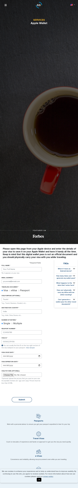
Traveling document (10, 287)
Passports (38, 421)
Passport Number (8, 328)
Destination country (10, 307)
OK (39, 480)
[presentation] (17, 391)
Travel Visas (38, 438)
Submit (22, 400)
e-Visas (38, 456)
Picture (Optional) (11, 371)
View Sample (30, 348)
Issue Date (7, 352)
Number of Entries (9, 320)
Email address (7, 277)
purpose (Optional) (11, 295)
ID (4, 338)
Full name (5, 265)
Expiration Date (9, 361)
